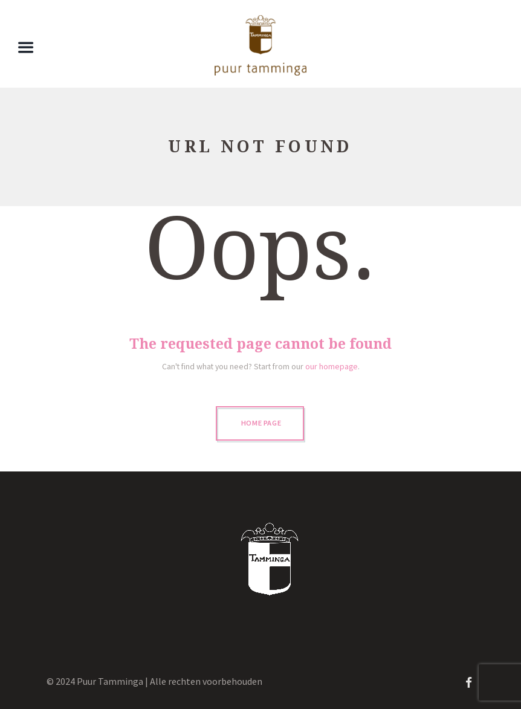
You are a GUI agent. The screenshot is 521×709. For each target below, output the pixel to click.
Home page (261, 422)
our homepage (331, 366)
